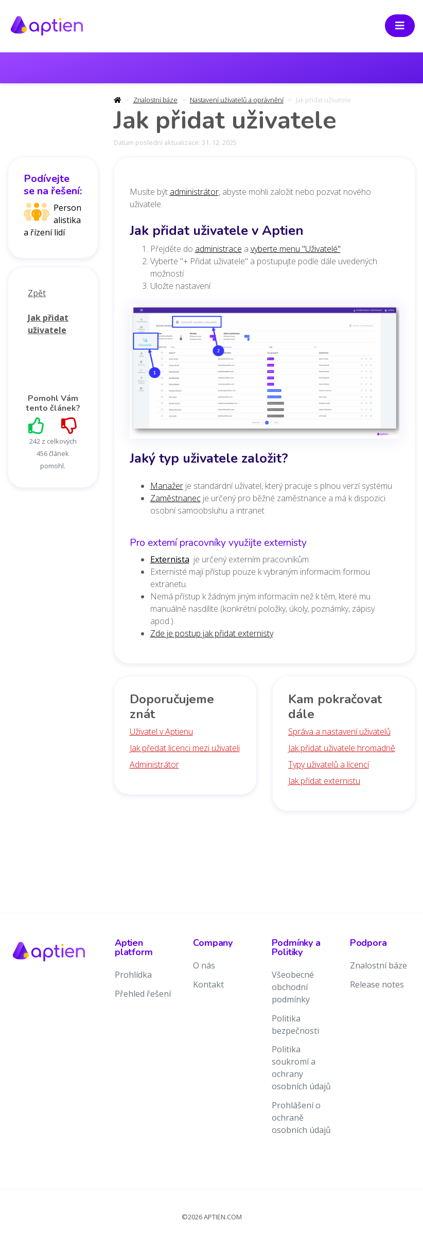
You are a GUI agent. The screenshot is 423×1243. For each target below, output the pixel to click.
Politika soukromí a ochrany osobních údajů (301, 1068)
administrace (218, 248)
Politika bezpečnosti (295, 1024)
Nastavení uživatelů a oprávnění (237, 99)
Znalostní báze (155, 99)
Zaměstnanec (175, 498)
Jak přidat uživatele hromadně (341, 748)
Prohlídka (133, 974)
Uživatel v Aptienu (161, 731)
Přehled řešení (143, 993)
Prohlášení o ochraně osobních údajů (301, 1118)
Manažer (166, 485)
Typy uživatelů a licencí (328, 764)
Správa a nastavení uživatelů (339, 731)
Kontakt (208, 984)
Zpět (37, 293)
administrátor (194, 191)
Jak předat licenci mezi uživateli (185, 748)
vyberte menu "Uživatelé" (296, 248)
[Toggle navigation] (400, 25)
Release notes (377, 984)
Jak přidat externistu (324, 781)
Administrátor (154, 764)
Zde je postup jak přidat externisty (211, 633)
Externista (169, 559)
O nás (204, 965)
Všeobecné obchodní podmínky (293, 987)
